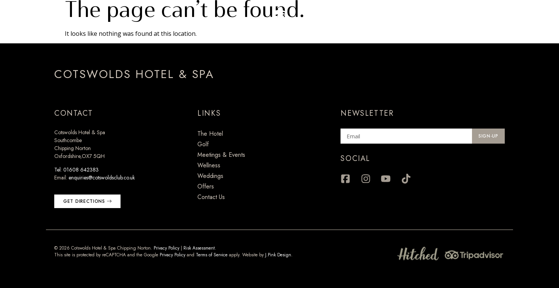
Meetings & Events (221, 154)
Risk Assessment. (199, 248)
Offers (205, 186)
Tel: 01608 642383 (76, 169)
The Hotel (210, 133)
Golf (203, 144)
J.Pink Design (278, 254)
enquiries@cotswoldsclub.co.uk (102, 177)
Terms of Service (212, 254)
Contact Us (211, 197)
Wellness (208, 165)
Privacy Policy (166, 248)
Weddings (210, 176)
